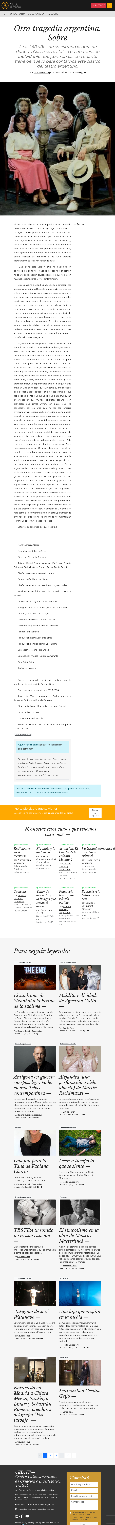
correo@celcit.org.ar (26, 1509)
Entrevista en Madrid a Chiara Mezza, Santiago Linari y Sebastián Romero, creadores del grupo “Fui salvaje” (32, 1404)
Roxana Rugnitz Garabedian (29, 1031)
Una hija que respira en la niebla (79, 1314)
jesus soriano (27, 775)
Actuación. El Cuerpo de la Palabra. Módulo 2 (68, 854)
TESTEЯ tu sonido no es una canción (33, 1232)
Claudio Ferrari (41, 72)
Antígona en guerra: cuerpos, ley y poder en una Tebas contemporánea (34, 1085)
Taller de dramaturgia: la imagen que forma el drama (46, 899)
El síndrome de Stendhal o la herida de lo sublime (34, 1001)
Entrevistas (64, 1278)
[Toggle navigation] (109, 5)
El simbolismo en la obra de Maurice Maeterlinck (79, 1235)
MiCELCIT (99, 5)
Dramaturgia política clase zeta (91, 895)
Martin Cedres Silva (71, 1182)
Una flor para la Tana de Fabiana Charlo (31, 1166)
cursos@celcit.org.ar (45, 1509)
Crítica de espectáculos (23, 735)
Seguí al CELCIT (95, 813)
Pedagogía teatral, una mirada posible (67, 897)
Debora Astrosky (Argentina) (65, 909)
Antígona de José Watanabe (31, 1314)
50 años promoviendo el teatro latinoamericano (35, 1490)
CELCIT (22, 1472)
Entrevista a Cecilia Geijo (79, 1393)
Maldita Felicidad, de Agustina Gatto (78, 998)
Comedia (20, 891)
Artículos (18, 1128)
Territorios (9, 14)
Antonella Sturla (69, 1266)
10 (68, 1455)
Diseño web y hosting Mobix (27, 1523)
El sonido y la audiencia (45, 850)
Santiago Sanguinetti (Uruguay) (88, 906)
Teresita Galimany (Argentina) (65, 866)
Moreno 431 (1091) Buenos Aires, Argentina (35, 1504)
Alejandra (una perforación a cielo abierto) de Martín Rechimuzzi (78, 1085)
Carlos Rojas (68, 1412)
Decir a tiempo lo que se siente (76, 1163)
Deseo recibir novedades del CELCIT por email (84, 1516)
